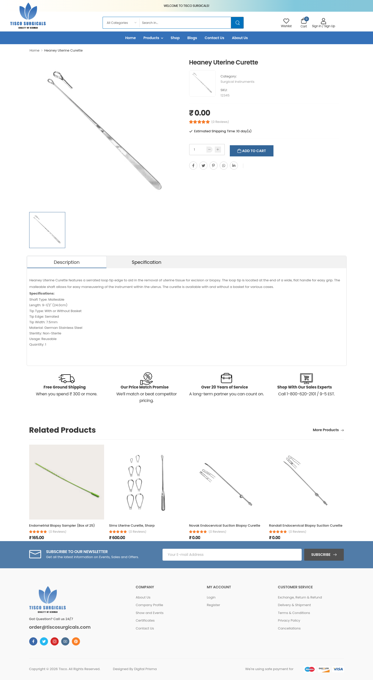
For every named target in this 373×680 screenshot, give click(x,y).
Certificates (145, 620)
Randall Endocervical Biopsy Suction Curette (306, 525)
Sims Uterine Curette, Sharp (132, 525)
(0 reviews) (58, 531)
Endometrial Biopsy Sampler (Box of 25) (62, 525)
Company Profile (149, 605)
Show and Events (150, 612)
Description (67, 262)
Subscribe (321, 554)
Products (151, 37)
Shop (175, 37)
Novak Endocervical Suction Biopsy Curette (224, 525)
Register (213, 605)
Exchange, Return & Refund (300, 597)
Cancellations (289, 628)
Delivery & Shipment (294, 605)
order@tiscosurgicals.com (60, 627)
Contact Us (214, 37)
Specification (146, 262)
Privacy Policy (289, 620)
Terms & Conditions (294, 612)
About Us (240, 37)
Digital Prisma (145, 669)
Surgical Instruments (238, 81)
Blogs (192, 37)
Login (211, 597)
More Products (326, 430)
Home (130, 37)
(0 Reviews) (220, 121)
